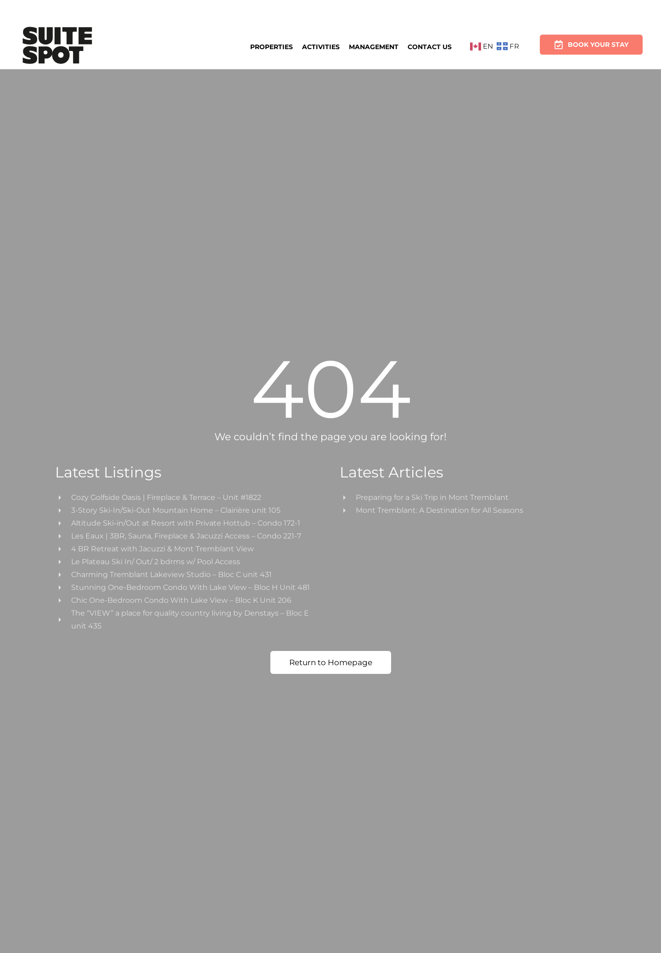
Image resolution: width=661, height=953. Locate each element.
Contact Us (430, 45)
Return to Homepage (330, 662)
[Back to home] (57, 47)
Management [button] (373, 46)
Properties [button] (271, 46)
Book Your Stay (591, 41)
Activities (321, 46)
